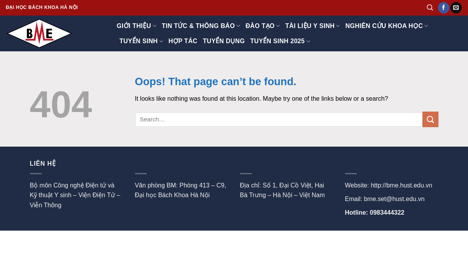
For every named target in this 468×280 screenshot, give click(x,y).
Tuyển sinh (141, 41)
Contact (65, 239)
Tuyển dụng (224, 41)
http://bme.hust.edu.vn (401, 185)
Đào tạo (262, 26)
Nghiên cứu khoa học (386, 26)
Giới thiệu (136, 26)
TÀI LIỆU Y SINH (312, 26)
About (38, 239)
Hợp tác (183, 41)
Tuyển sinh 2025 (280, 41)
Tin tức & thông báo (201, 26)
